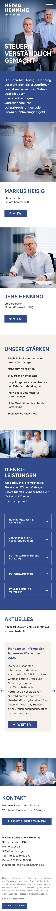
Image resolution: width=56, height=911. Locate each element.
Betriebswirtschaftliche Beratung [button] (24, 557)
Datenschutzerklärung (33, 890)
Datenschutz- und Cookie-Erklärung (20, 887)
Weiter (23, 725)
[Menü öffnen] (49, 4)
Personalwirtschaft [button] (21, 573)
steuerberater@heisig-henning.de (23, 864)
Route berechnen (28, 821)
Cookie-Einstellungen (13, 898)
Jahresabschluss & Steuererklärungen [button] (21, 539)
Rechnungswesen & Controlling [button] (21, 521)
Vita (17, 213)
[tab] (28, 521)
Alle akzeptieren (14, 905)
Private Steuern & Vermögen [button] (20, 590)
